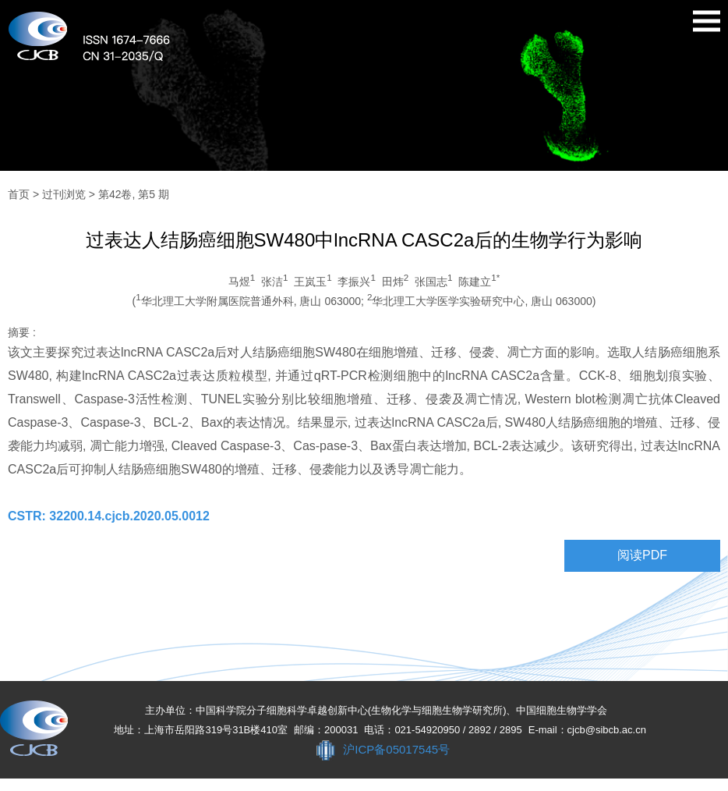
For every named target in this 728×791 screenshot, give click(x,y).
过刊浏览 (64, 194)
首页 (19, 194)
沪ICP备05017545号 (396, 749)
